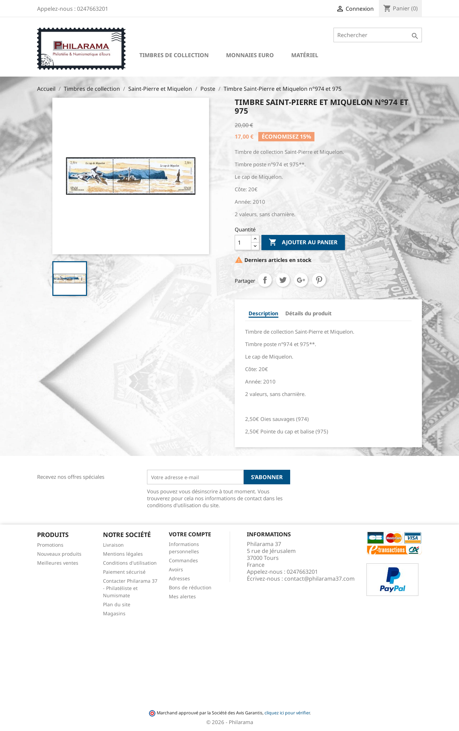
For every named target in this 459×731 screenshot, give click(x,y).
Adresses (179, 578)
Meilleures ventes (57, 563)
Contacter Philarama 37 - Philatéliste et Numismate (130, 588)
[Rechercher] (378, 35)
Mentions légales (123, 554)
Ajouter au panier (303, 242)
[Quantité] (243, 242)
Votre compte (190, 534)
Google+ (301, 280)
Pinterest (319, 280)
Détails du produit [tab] (308, 313)
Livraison (113, 544)
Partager (265, 280)
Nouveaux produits (59, 554)
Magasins (114, 613)
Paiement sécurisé (124, 572)
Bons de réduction (190, 587)
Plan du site (116, 604)
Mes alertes (182, 596)
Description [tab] (263, 313)
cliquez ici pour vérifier (287, 713)
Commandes (183, 560)
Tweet (283, 280)
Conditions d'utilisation (130, 563)
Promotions (50, 544)
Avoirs (176, 569)
